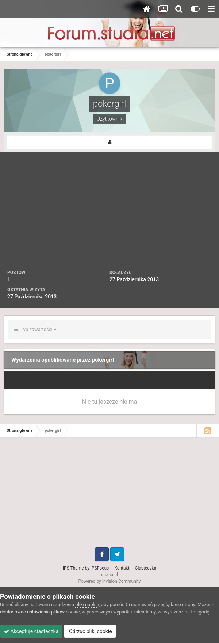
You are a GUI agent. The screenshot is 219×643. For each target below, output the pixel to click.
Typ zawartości (35, 329)
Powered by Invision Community (109, 581)
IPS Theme (73, 568)
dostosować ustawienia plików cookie (40, 612)
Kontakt (121, 568)
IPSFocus (100, 568)
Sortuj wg (195, 380)
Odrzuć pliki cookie (90, 631)
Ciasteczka (146, 568)
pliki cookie (87, 604)
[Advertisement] (109, 214)
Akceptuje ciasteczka (31, 631)
